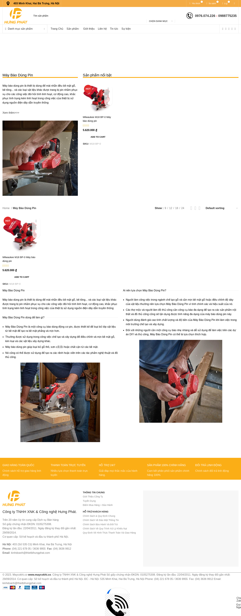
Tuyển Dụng (89, 501)
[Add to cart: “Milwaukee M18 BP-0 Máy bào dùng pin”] (98, 137)
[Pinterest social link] (235, 28)
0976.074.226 (205, 16)
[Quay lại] (69, 50)
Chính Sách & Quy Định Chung (99, 516)
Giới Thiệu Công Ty (93, 496)
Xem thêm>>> (10, 112)
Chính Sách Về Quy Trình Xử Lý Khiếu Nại (105, 528)
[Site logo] (16, 15)
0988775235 (227, 16)
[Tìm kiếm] (107, 16)
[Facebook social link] (222, 28)
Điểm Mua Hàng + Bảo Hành (98, 505)
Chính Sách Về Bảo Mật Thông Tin (101, 520)
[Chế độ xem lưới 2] (191, 208)
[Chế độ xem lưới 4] (199, 208)
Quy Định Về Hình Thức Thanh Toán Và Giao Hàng (109, 532)
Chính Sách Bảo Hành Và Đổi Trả (100, 524)
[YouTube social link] (232, 28)
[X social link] (226, 28)
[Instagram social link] (229, 28)
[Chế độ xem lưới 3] (195, 208)
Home (6, 208)
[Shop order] (222, 208)
